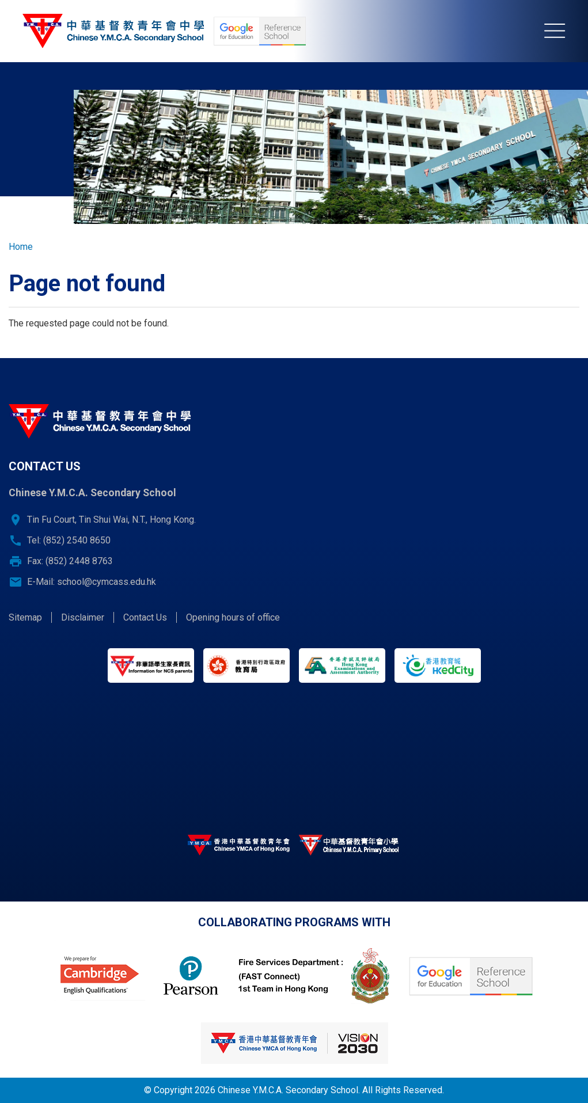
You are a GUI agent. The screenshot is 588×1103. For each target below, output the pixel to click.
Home (21, 246)
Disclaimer (82, 617)
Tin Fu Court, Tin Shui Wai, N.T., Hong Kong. (111, 519)
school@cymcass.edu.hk (106, 581)
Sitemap (25, 617)
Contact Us (145, 617)
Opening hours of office (233, 617)
